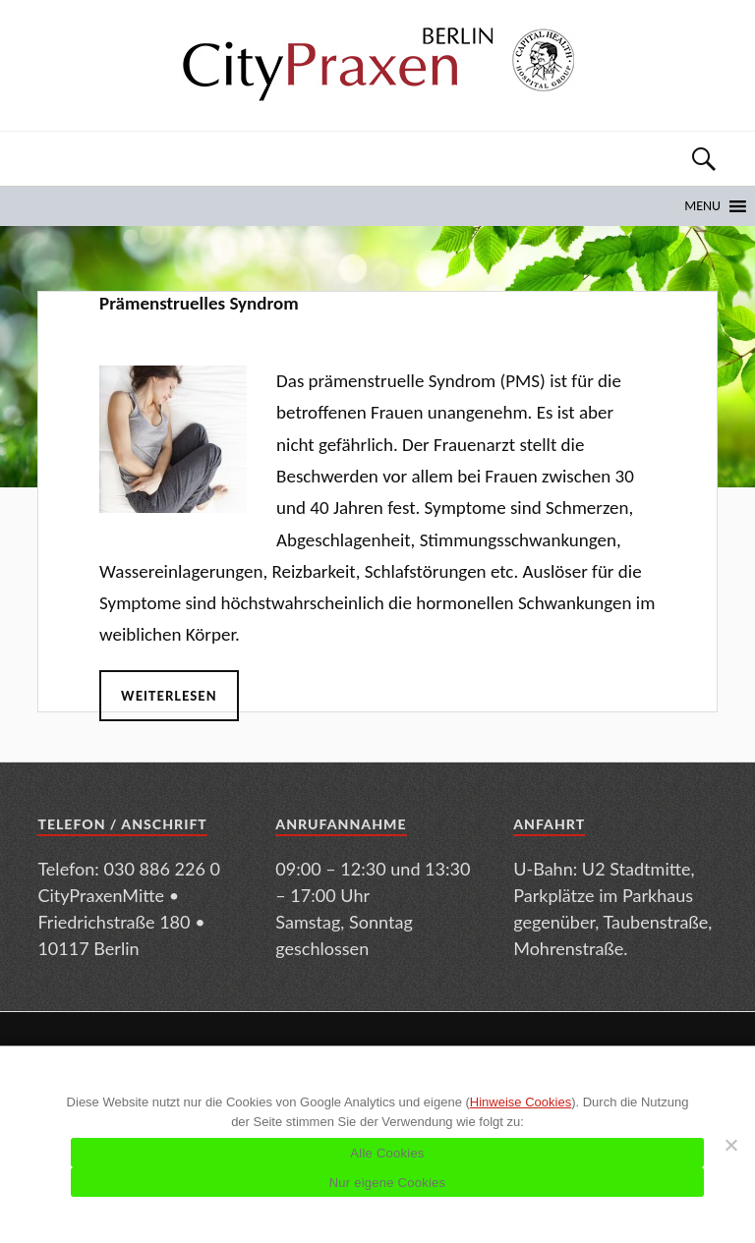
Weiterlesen (168, 696)
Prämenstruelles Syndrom (199, 303)
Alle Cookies (387, 1153)
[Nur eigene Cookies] (730, 1145)
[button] (702, 206)
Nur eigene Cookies (387, 1182)
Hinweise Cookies (520, 1102)
